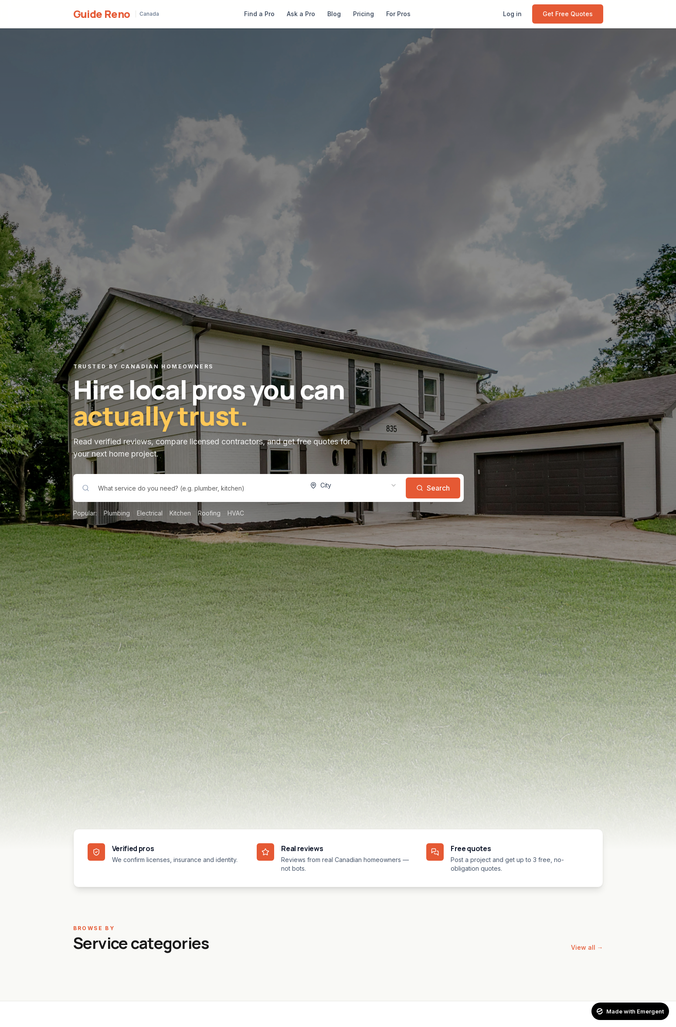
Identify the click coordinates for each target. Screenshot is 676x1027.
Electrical (150, 513)
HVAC (236, 513)
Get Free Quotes (568, 13)
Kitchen (180, 513)
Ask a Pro (301, 13)
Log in (512, 13)
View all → (587, 947)
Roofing (209, 513)
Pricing (363, 13)
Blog (334, 13)
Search (433, 488)
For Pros (398, 13)
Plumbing (117, 513)
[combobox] (353, 485)
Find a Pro (259, 13)
